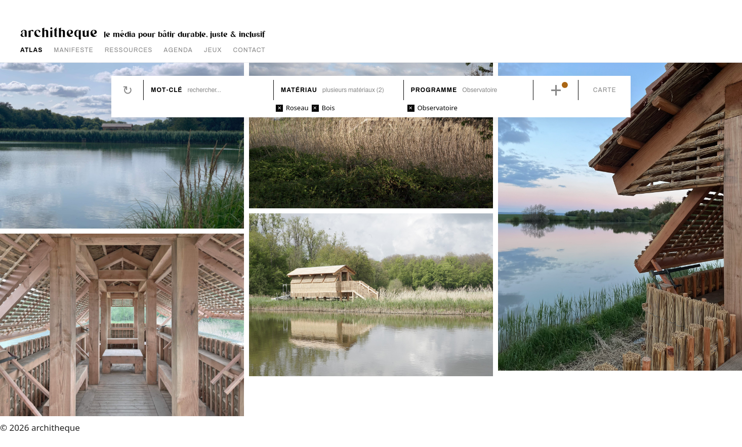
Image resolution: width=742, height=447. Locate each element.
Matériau (299, 90)
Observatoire (437, 107)
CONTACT (249, 50)
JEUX (213, 50)
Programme (434, 90)
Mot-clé (166, 90)
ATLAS (31, 50)
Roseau (297, 107)
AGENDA (177, 50)
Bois (328, 107)
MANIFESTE (73, 50)
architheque (59, 31)
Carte (604, 90)
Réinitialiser (127, 90)
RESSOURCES (129, 50)
